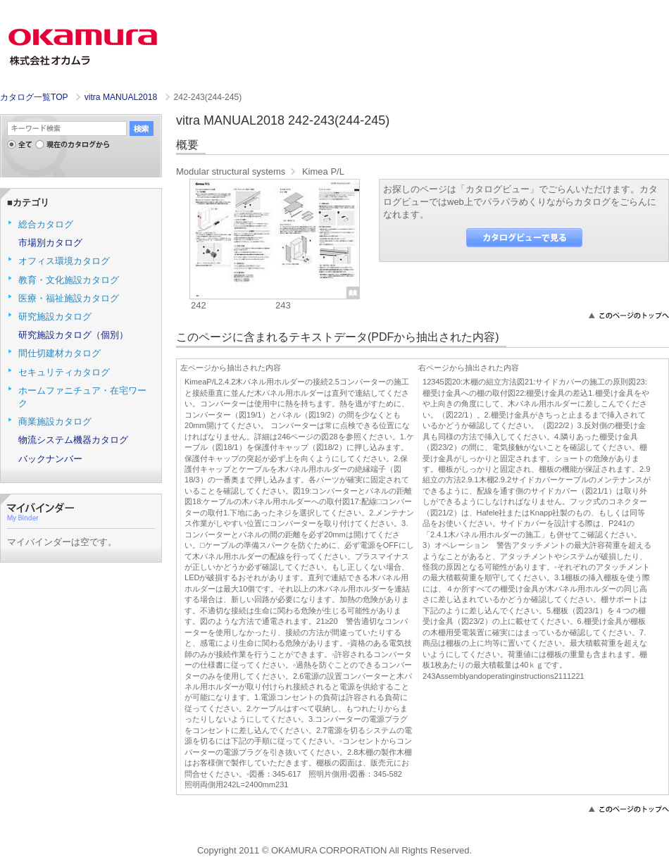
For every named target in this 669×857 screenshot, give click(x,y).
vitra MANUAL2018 (122, 97)
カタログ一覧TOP (34, 97)
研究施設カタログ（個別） (73, 335)
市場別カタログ (50, 242)
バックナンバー (50, 458)
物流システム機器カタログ (73, 439)
